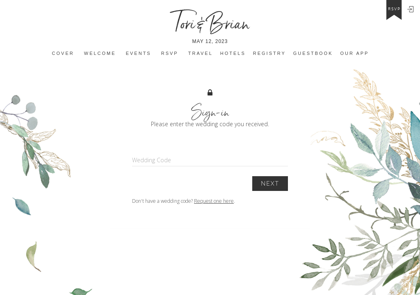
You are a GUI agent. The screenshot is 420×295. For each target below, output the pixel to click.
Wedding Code (151, 160)
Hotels (233, 53)
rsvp (394, 9)
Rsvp (169, 53)
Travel (200, 53)
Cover (63, 53)
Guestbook (313, 53)
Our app (354, 53)
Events (138, 53)
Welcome (100, 53)
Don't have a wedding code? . (183, 200)
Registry (269, 53)
